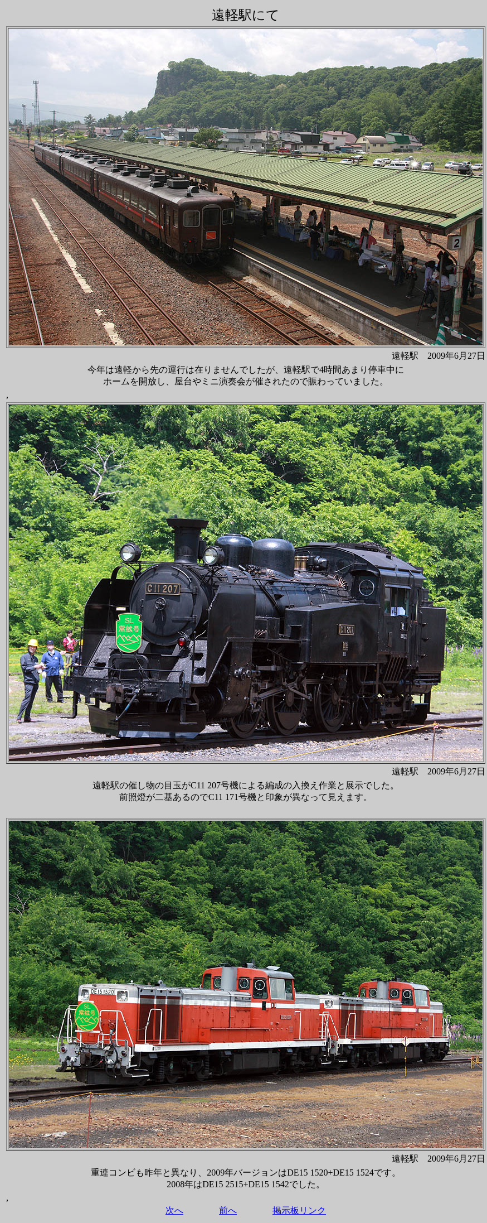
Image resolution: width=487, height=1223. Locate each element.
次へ (174, 1210)
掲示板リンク (299, 1210)
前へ (228, 1210)
